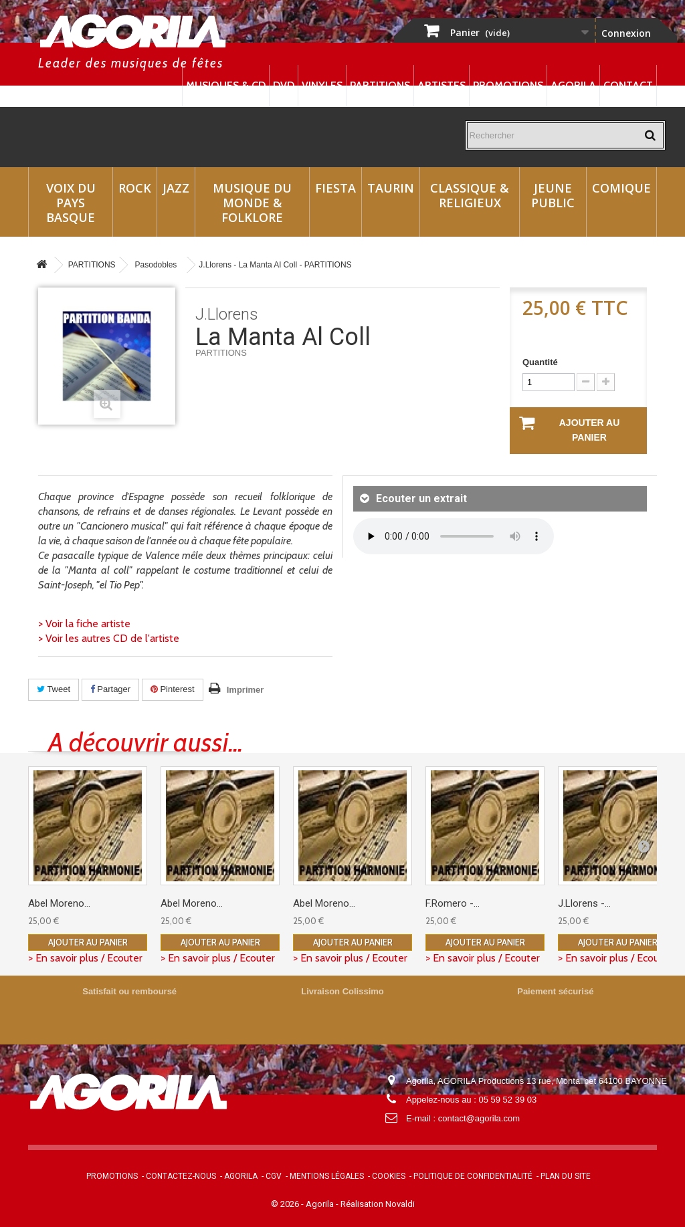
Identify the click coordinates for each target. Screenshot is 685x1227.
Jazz (176, 188)
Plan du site (566, 1176)
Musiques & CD (226, 85)
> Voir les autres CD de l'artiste (108, 638)
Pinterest (173, 689)
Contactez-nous (181, 1176)
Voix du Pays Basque (71, 202)
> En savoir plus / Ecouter (85, 958)
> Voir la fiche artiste (84, 623)
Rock (134, 188)
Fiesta (335, 188)
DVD (283, 85)
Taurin (390, 188)
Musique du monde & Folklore (252, 202)
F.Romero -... (452, 903)
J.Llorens (226, 314)
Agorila (573, 85)
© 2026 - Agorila (303, 1204)
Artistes (441, 85)
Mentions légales (327, 1176)
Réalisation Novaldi (377, 1204)
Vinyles (322, 85)
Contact (628, 85)
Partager (110, 689)
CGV (274, 1176)
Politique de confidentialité (472, 1176)
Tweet (53, 689)
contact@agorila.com (479, 1118)
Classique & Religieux (469, 195)
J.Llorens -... (584, 903)
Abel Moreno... (59, 903)
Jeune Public (553, 195)
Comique (621, 188)
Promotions (508, 85)
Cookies (388, 1176)
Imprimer (245, 690)
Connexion (626, 33)
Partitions (380, 85)
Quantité (540, 362)
